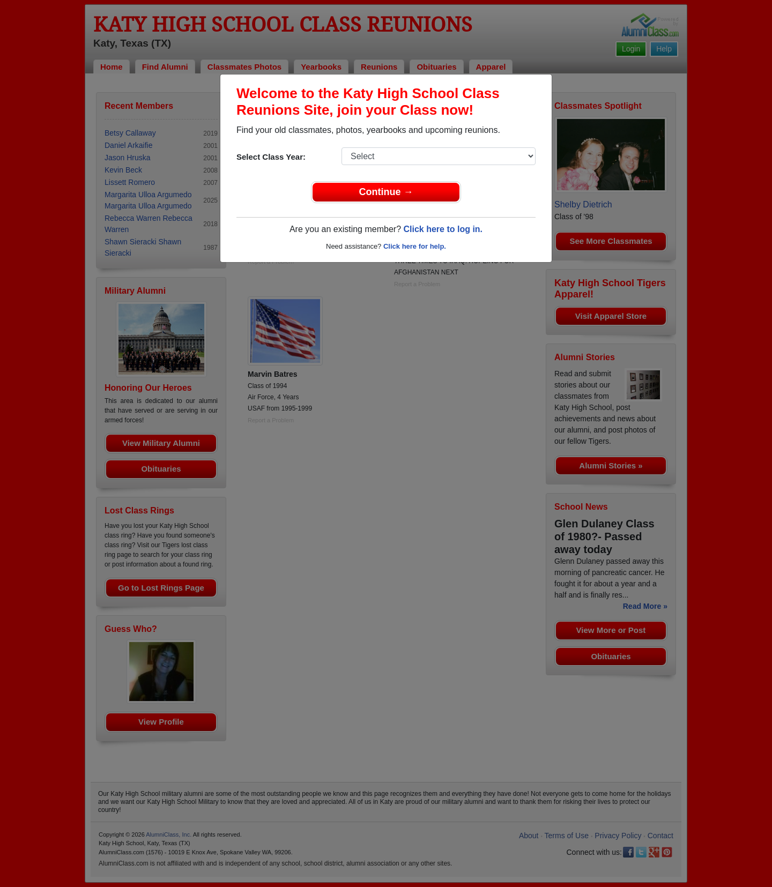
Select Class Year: (271, 156)
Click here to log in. (442, 229)
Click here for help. (414, 246)
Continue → (386, 192)
